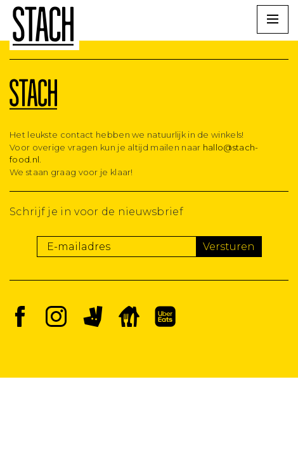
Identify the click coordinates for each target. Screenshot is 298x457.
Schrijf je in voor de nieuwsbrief (96, 212)
